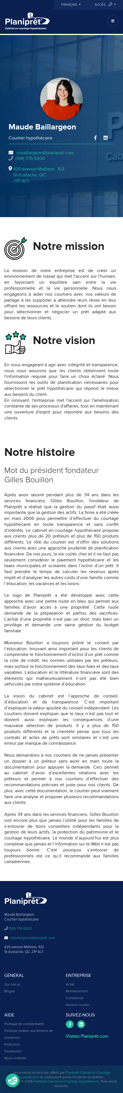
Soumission (12, 1051)
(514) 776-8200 (30, 158)
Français (69, 5)
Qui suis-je (12, 984)
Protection (11, 1044)
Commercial (75, 998)
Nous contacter (15, 1058)
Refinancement (77, 991)
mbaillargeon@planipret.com (45, 153)
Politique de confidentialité (24, 1024)
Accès (104, 5)
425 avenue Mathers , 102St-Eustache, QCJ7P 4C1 (38, 175)
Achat (70, 984)
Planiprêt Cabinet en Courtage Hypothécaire (66, 1081)
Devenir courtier (78, 1005)
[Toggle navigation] (112, 21)
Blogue (9, 991)
